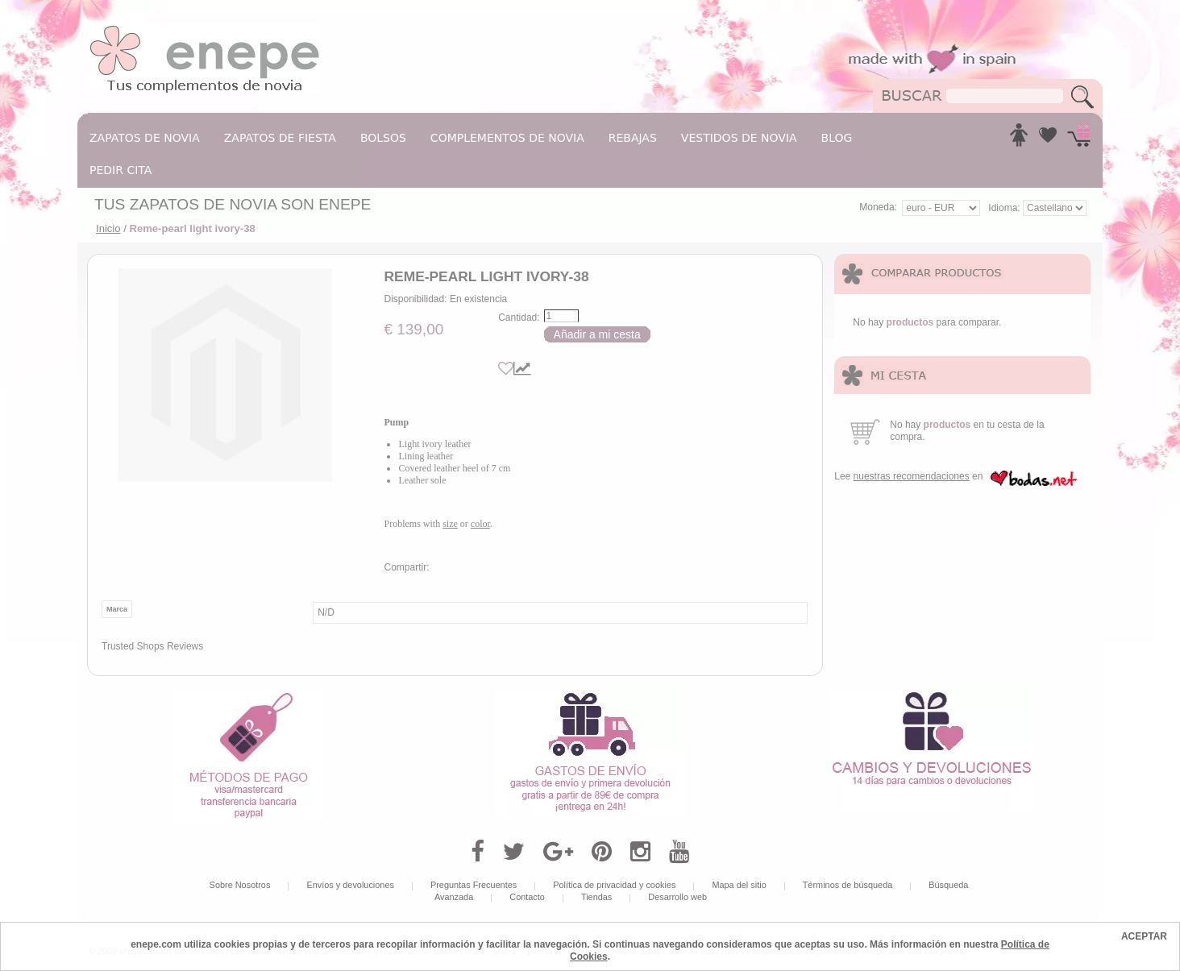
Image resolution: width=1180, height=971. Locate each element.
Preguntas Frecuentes (473, 885)
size (450, 523)
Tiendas (596, 897)
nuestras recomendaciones (912, 476)
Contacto (527, 897)
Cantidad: (518, 317)
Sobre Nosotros (240, 885)
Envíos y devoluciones (350, 885)
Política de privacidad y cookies (614, 885)
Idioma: (1005, 208)
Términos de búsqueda (848, 885)
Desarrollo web (677, 897)
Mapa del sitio (739, 885)
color (480, 523)
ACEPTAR (1144, 936)
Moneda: (878, 207)
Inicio (108, 228)
